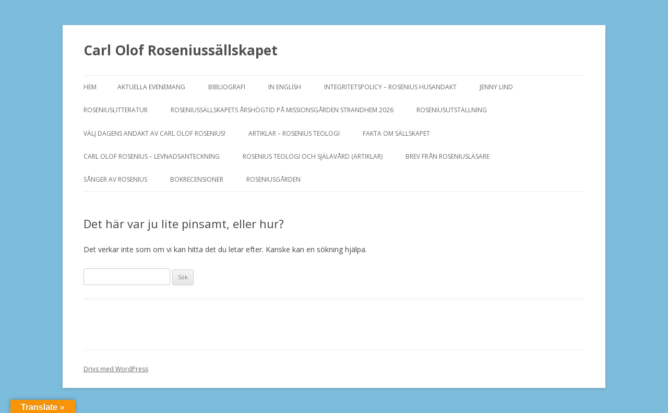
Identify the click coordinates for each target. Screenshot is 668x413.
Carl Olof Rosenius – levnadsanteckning (152, 156)
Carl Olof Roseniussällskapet (181, 50)
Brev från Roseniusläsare (447, 156)
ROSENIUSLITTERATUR (116, 109)
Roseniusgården (273, 179)
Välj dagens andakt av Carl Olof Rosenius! (154, 133)
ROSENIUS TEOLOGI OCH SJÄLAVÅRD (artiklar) (313, 156)
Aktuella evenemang (151, 86)
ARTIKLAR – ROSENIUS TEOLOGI (294, 133)
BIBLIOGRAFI (226, 86)
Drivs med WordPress (116, 368)
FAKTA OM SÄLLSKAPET (396, 133)
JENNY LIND (496, 86)
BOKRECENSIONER (196, 179)
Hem (90, 86)
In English (284, 86)
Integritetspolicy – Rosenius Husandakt (390, 86)
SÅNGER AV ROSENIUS (115, 179)
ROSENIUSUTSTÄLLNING (451, 109)
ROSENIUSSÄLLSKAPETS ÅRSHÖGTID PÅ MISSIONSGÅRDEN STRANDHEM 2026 (282, 109)
